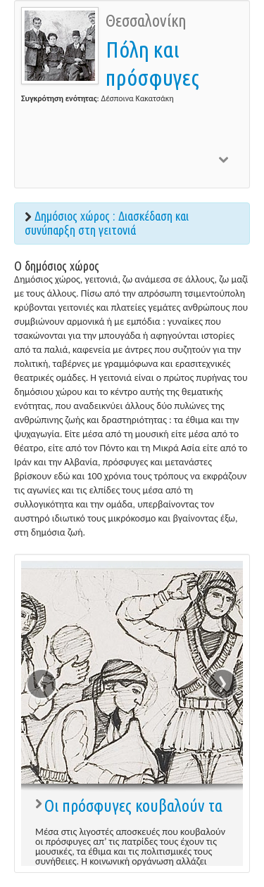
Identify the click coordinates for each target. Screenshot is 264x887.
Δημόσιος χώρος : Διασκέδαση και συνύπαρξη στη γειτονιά (107, 223)
